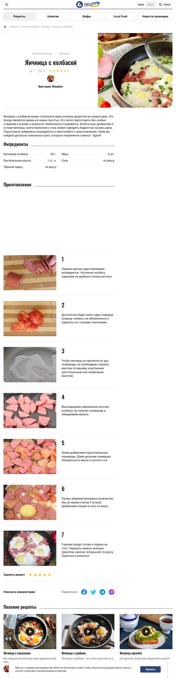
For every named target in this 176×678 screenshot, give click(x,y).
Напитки (53, 16)
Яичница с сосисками (17, 653)
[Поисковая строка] (164, 4)
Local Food (120, 16)
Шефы (86, 16)
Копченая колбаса (16, 154)
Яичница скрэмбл (131, 653)
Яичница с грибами (74, 653)
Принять (150, 669)
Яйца (65, 154)
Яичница (46, 26)
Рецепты (20, 16)
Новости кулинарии (155, 16)
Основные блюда (30, 26)
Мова (141, 5)
